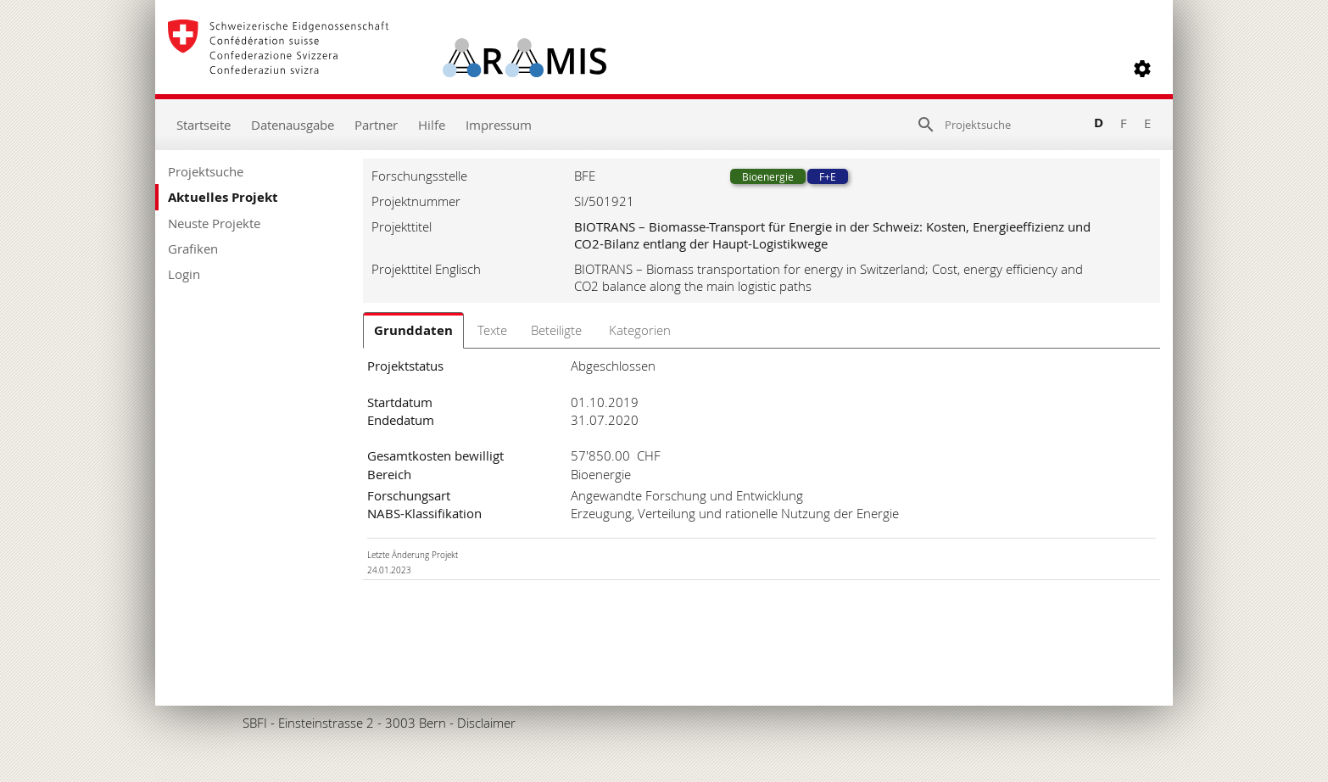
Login (184, 273)
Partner (376, 124)
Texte (492, 329)
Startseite (203, 124)
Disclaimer (486, 722)
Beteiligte (556, 329)
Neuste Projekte (214, 223)
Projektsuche (205, 171)
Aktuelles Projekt (223, 197)
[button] (1142, 69)
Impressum (499, 124)
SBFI (255, 722)
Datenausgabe (292, 124)
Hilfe (431, 124)
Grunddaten (413, 330)
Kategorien (640, 329)
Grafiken (193, 248)
